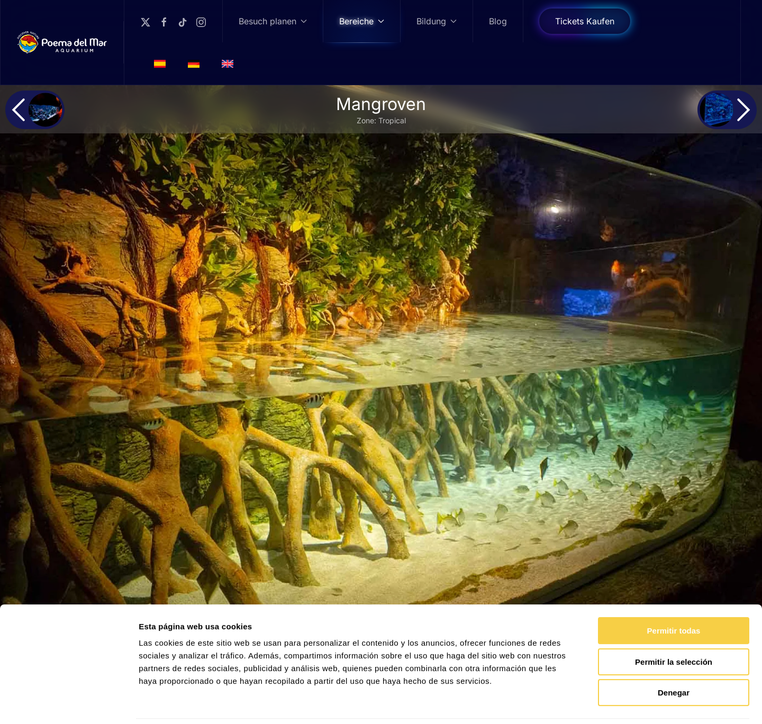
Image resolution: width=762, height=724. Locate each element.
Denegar (674, 656)
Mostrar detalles (573, 703)
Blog (498, 21)
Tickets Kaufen (584, 21)
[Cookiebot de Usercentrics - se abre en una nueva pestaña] (68, 703)
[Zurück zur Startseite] (62, 42)
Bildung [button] (436, 21)
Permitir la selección (673, 625)
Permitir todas (674, 594)
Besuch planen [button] (273, 21)
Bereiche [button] (361, 21)
